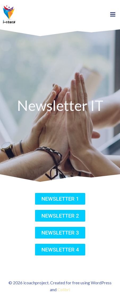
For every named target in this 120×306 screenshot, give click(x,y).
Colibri (63, 289)
